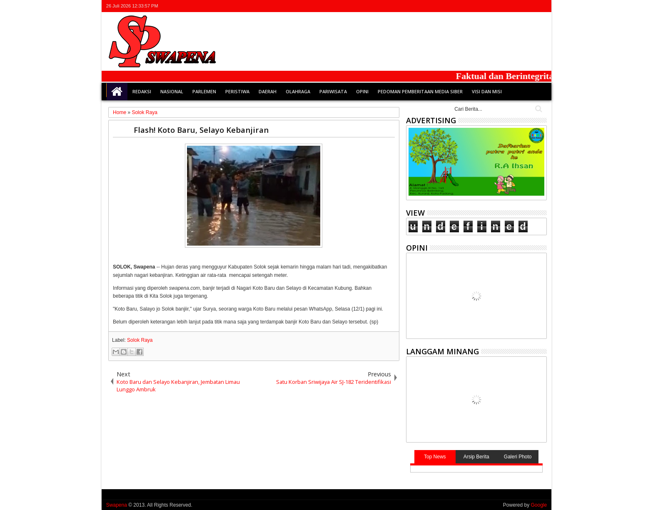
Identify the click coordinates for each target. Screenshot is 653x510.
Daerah (268, 91)
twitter (498, 6)
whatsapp (541, 6)
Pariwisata (333, 91)
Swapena (116, 505)
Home (117, 91)
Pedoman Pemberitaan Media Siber (420, 91)
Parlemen (204, 91)
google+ (519, 6)
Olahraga (298, 91)
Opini (362, 91)
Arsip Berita (476, 457)
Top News (435, 457)
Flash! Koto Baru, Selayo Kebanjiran (201, 129)
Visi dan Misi (487, 91)
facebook (508, 6)
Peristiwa (237, 91)
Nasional (171, 91)
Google (539, 505)
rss (530, 6)
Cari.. (538, 109)
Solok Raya (139, 340)
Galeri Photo (518, 457)
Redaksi (141, 91)
